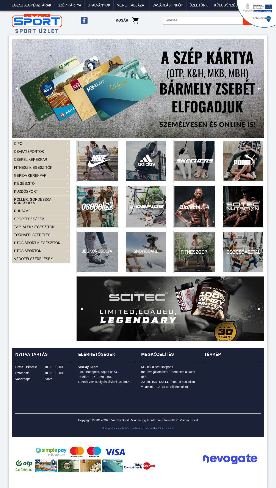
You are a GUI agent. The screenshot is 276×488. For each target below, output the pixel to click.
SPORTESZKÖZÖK (29, 219)
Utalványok (99, 5)
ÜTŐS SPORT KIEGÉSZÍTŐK (37, 243)
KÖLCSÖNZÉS (226, 5)
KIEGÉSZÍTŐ (24, 183)
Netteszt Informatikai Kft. (148, 428)
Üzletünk (199, 5)
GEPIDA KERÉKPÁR (30, 175)
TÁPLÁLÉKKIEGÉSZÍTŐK (34, 227)
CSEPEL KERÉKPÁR (30, 159)
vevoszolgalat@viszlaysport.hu (110, 382)
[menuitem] (32, 5)
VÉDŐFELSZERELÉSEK (33, 259)
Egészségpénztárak (31, 5)
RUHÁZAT (22, 211)
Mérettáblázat (131, 5)
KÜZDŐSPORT (26, 191)
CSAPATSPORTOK (29, 151)
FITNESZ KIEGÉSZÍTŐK (33, 167)
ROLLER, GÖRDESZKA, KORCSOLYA (33, 201)
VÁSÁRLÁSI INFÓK (167, 5)
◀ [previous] (18, 90)
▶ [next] (261, 90)
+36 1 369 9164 (100, 377)
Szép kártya (69, 5)
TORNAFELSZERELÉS (32, 235)
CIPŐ (18, 143)
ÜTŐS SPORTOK (27, 251)
